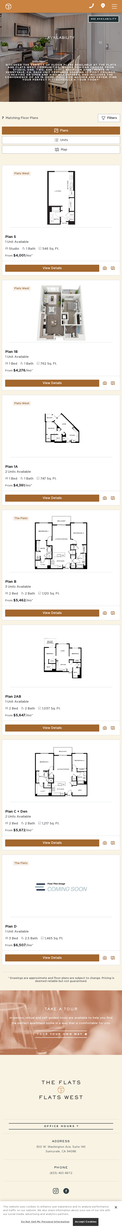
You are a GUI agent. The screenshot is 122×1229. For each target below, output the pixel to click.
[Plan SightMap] (113, 613)
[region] (61, 1215)
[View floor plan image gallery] (105, 613)
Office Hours (61, 1126)
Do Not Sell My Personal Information (45, 1222)
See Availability (104, 19)
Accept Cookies (85, 1222)
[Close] (116, 1207)
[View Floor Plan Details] (61, 542)
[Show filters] (109, 118)
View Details (52, 612)
